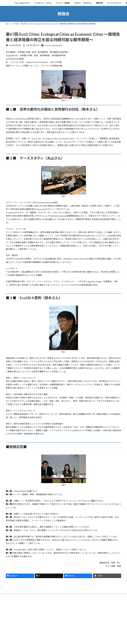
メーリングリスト (99, 618)
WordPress (50, 628)
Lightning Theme (62, 628)
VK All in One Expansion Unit (79, 628)
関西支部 (85, 618)
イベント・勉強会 (52, 618)
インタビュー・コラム (33, 618)
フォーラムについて (15, 618)
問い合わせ (113, 618)
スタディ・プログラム (70, 618)
